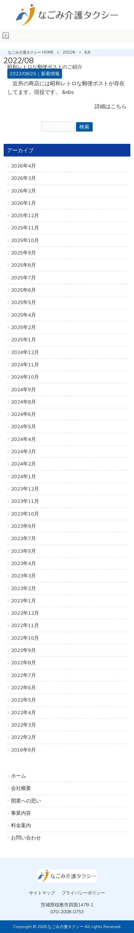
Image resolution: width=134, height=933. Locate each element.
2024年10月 (25, 377)
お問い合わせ (26, 837)
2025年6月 (23, 290)
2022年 (69, 52)
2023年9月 (23, 526)
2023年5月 (23, 551)
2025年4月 (23, 315)
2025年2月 (23, 327)
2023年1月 (23, 600)
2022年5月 (23, 700)
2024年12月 (25, 352)
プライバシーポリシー (83, 893)
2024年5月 (23, 426)
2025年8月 (23, 265)
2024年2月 (23, 464)
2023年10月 (25, 513)
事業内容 (21, 813)
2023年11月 (25, 501)
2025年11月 (25, 227)
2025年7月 (23, 277)
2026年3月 (23, 178)
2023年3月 (23, 575)
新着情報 (50, 73)
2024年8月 (23, 402)
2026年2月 (23, 190)
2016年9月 (23, 750)
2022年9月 (23, 650)
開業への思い (26, 800)
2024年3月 (23, 451)
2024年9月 (23, 389)
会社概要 (21, 788)
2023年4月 (23, 563)
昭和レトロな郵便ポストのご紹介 (44, 67)
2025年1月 (23, 339)
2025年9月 (23, 252)
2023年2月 (23, 588)
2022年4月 (23, 712)
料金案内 (21, 825)
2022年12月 (25, 613)
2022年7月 (23, 675)
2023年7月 (23, 538)
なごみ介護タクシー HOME (31, 52)
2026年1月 (23, 203)
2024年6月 (23, 414)
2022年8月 (23, 662)
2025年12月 (25, 215)
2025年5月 (23, 302)
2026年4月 (23, 165)
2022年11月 (25, 625)
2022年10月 (25, 638)
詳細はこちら (111, 106)
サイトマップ (42, 893)
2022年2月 (23, 737)
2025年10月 (25, 240)
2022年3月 (23, 725)
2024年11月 (25, 364)
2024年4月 (23, 439)
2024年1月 (23, 476)
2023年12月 (25, 488)
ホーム (18, 776)
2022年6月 (23, 687)
